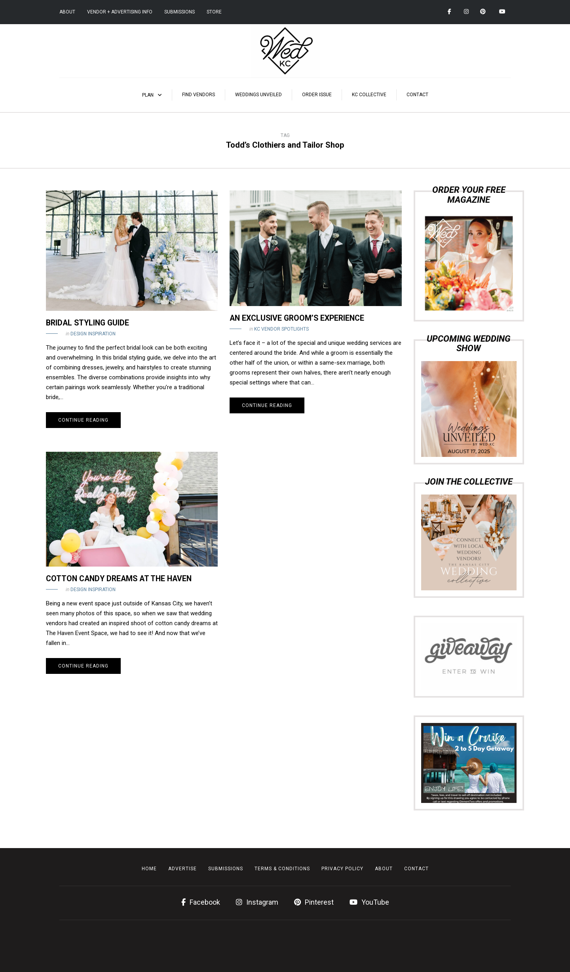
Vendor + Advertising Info (119, 12)
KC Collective (369, 94)
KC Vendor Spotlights (281, 329)
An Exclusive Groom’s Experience (297, 318)
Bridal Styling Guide (87, 322)
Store (214, 12)
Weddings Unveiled (258, 94)
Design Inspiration (93, 334)
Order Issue (317, 94)
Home (149, 868)
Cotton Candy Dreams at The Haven (119, 578)
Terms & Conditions (282, 868)
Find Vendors (198, 94)
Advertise (182, 868)
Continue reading (83, 420)
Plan (148, 95)
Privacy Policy (342, 868)
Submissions (179, 12)
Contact (417, 94)
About (67, 12)
